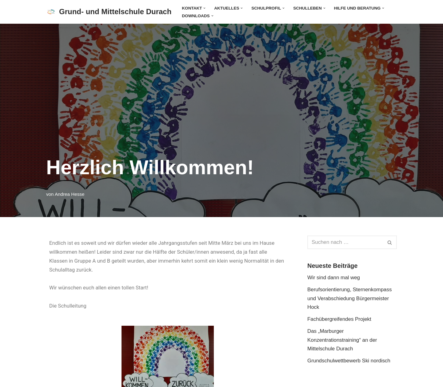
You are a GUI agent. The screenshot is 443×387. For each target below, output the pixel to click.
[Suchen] (345, 242)
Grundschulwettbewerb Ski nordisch (349, 361)
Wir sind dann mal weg (333, 277)
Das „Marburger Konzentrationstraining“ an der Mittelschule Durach (342, 340)
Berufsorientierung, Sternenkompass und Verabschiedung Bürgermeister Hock (349, 298)
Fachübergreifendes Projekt (339, 319)
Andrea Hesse (70, 193)
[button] (205, 8)
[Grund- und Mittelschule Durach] (108, 12)
